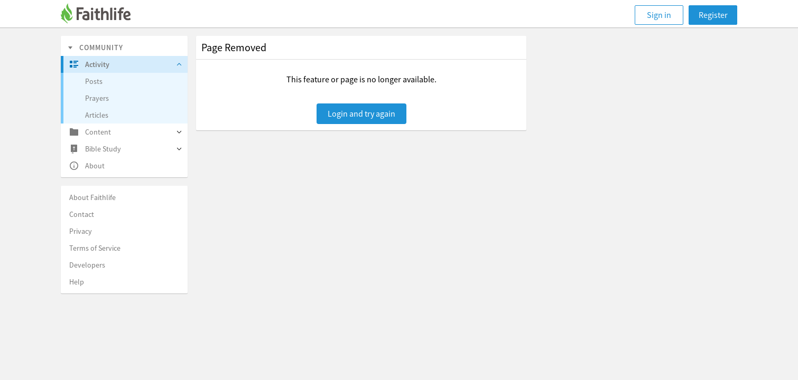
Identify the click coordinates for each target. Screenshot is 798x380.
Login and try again (361, 113)
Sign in (659, 15)
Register (713, 15)
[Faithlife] (102, 15)
